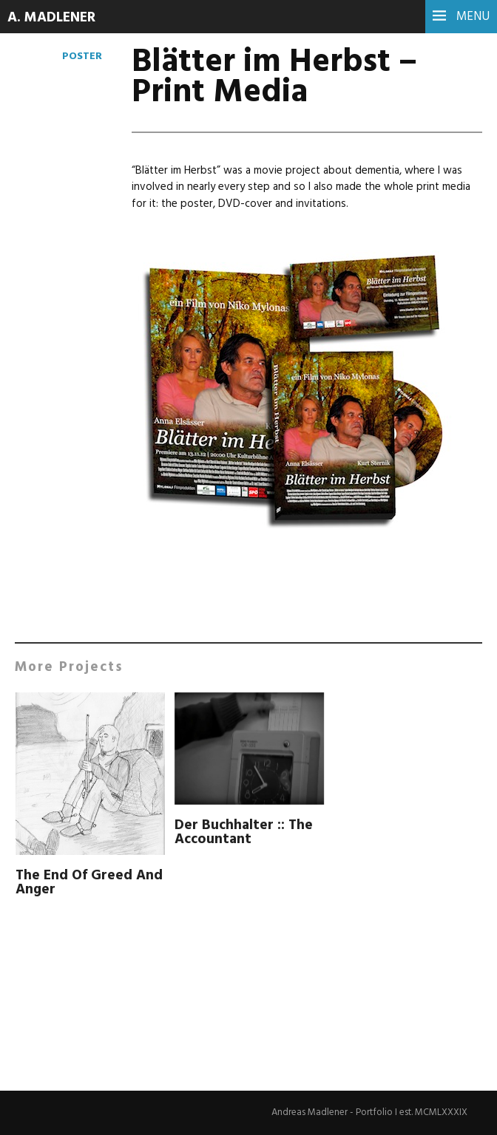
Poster (81, 56)
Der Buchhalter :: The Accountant (245, 832)
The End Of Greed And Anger (75, 882)
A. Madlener (54, 18)
